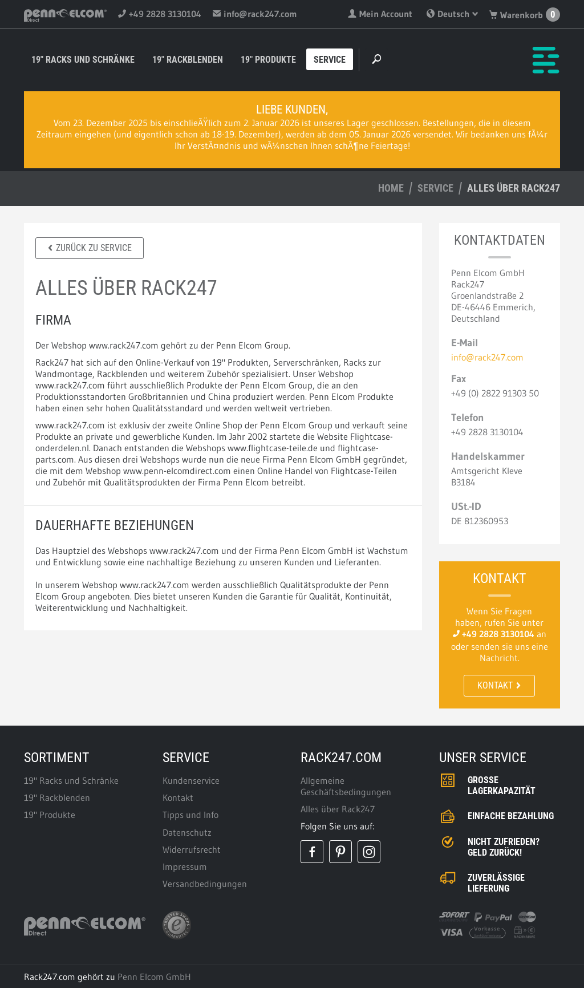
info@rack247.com (255, 13)
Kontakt (499, 685)
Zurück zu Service (89, 247)
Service (330, 59)
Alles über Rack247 (338, 809)
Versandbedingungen (205, 883)
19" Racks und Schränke (83, 59)
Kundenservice (191, 780)
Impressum (185, 866)
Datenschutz (187, 832)
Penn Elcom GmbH (154, 976)
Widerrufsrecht (192, 849)
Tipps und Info (190, 814)
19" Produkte (268, 59)
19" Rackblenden (187, 59)
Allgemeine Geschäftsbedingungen (346, 786)
